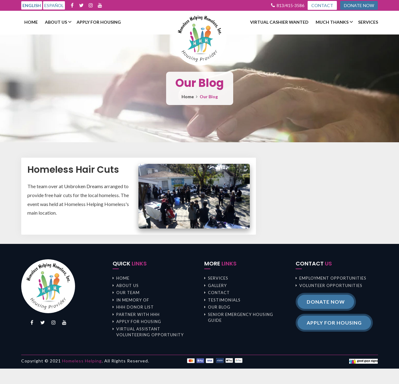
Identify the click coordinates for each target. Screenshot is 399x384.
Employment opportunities (332, 278)
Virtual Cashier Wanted (279, 22)
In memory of (132, 299)
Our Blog (219, 307)
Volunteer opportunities (330, 285)
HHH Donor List (135, 307)
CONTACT (322, 5)
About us (56, 22)
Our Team (128, 292)
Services (368, 22)
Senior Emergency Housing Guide (240, 317)
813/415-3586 (290, 5)
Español (54, 5)
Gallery (217, 285)
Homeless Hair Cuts (73, 169)
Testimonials (224, 299)
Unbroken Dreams (83, 186)
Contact (219, 292)
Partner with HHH (138, 314)
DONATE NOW (359, 5)
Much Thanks (332, 22)
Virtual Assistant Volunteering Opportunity (150, 332)
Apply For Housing (99, 22)
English (31, 5)
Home (31, 22)
